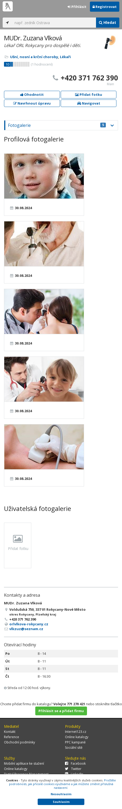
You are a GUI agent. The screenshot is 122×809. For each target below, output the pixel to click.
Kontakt (9, 731)
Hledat (107, 22)
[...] (54, 23)
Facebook (75, 763)
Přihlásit (77, 6)
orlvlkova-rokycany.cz (28, 624)
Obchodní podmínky (19, 742)
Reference (11, 737)
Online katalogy (76, 737)
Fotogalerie (57, 125)
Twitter (73, 769)
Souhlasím (61, 802)
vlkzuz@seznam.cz (26, 628)
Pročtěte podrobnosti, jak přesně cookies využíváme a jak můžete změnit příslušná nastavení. (62, 784)
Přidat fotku (88, 94)
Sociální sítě (73, 747)
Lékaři (65, 56)
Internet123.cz (75, 731)
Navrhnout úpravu (32, 103)
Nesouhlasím (61, 794)
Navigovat (88, 103)
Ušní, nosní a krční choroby (34, 56)
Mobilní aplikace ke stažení (24, 763)
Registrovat (105, 6)
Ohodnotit (32, 94)
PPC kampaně (75, 742)
